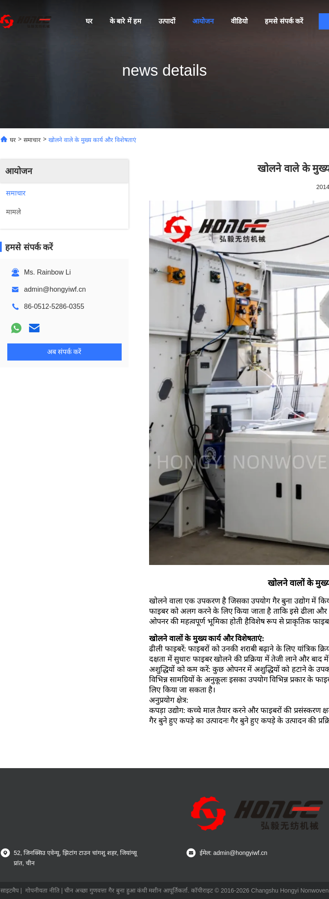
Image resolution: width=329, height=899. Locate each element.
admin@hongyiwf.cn (55, 289)
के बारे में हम (125, 21)
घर (89, 21)
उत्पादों (167, 21)
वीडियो (239, 21)
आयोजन (203, 21)
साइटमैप (9, 890)
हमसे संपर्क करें (284, 21)
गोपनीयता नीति (42, 890)
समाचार (32, 139)
